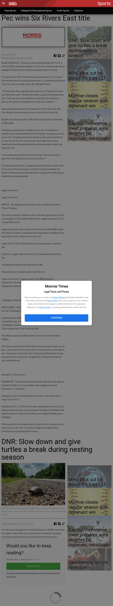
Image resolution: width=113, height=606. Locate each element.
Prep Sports (10, 10)
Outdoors (78, 10)
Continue (56, 317)
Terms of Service (59, 297)
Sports (104, 3)
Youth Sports (63, 10)
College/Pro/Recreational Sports (36, 10)
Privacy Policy (52, 300)
